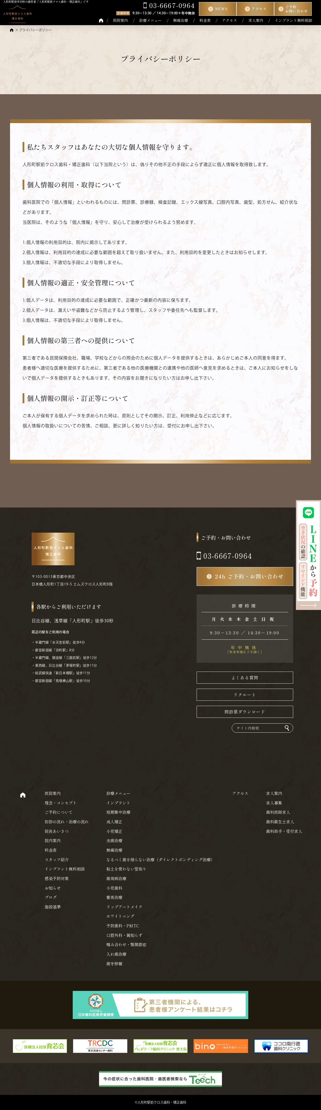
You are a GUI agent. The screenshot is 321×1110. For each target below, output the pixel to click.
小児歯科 (114, 888)
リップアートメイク (124, 907)
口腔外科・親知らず (124, 935)
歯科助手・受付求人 (284, 831)
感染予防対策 (57, 878)
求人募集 (274, 803)
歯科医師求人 (278, 812)
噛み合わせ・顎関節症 (126, 944)
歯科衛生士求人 (280, 822)
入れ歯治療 (116, 954)
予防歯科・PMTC (122, 926)
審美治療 (114, 897)
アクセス (229, 20)
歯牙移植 (114, 964)
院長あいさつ (57, 831)
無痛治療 (180, 20)
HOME (101, 20)
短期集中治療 (118, 812)
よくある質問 (244, 677)
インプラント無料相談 (293, 20)
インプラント (118, 803)
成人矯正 (114, 822)
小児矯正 (114, 831)
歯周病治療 (116, 878)
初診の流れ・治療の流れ (67, 822)
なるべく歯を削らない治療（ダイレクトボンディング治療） (160, 859)
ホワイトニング (120, 916)
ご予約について (59, 812)
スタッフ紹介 (57, 859)
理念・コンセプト (61, 803)
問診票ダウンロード (244, 712)
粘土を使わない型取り (126, 869)
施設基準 (53, 907)
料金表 (205, 20)
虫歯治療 (114, 840)
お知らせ (53, 888)
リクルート (244, 694)
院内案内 (53, 840)
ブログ (51, 897)
